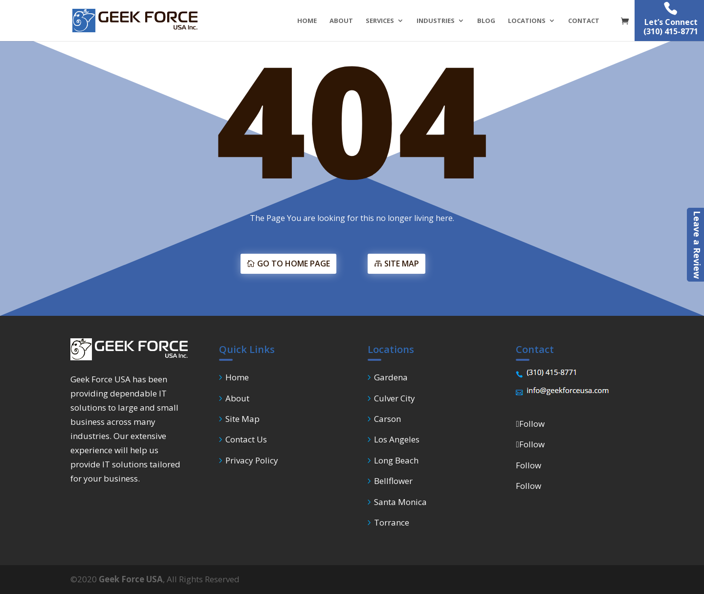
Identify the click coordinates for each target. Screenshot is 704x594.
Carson (387, 418)
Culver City (394, 398)
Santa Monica (400, 501)
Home (237, 377)
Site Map (242, 418)
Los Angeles (396, 439)
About (237, 398)
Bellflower (393, 480)
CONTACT (583, 21)
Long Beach (396, 460)
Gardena (391, 377)
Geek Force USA (131, 579)
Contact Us (246, 439)
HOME (307, 21)
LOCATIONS (527, 21)
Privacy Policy (251, 460)
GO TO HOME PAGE (243, 263)
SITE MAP (451, 263)
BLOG (486, 21)
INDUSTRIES (436, 21)
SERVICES (380, 21)
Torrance (391, 522)
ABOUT (341, 21)
